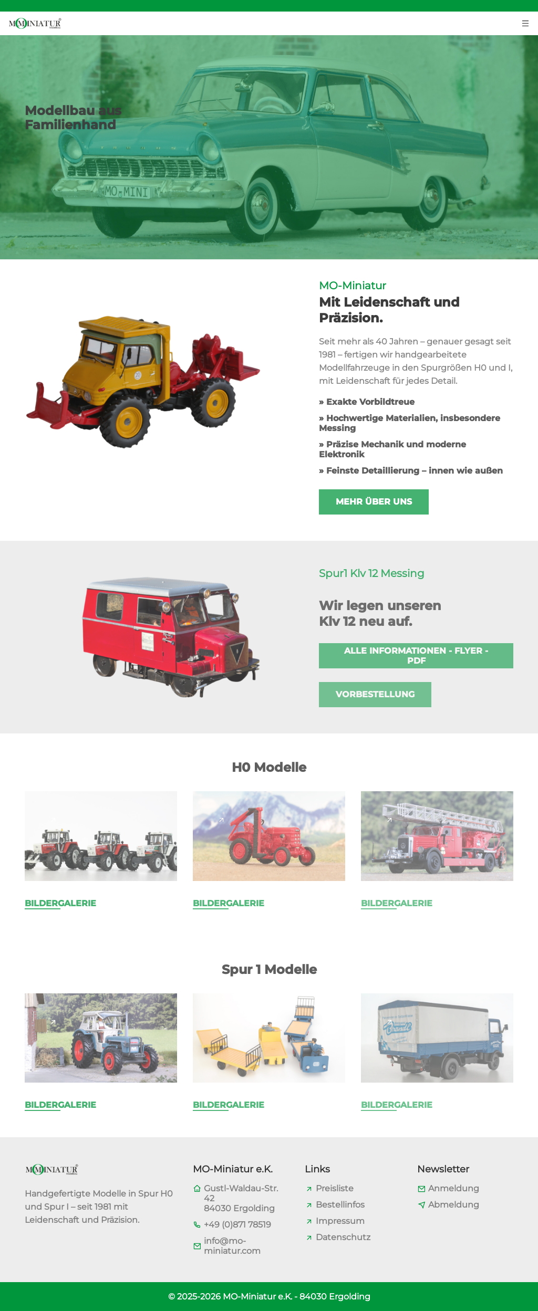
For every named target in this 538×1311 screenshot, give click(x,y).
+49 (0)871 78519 (237, 1225)
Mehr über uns (374, 502)
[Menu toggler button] (525, 22)
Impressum (340, 1221)
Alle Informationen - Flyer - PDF (416, 656)
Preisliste (335, 1188)
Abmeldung (453, 1205)
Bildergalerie (60, 903)
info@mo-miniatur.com (232, 1246)
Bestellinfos (340, 1205)
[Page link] (53, 819)
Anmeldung (453, 1188)
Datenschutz (343, 1237)
